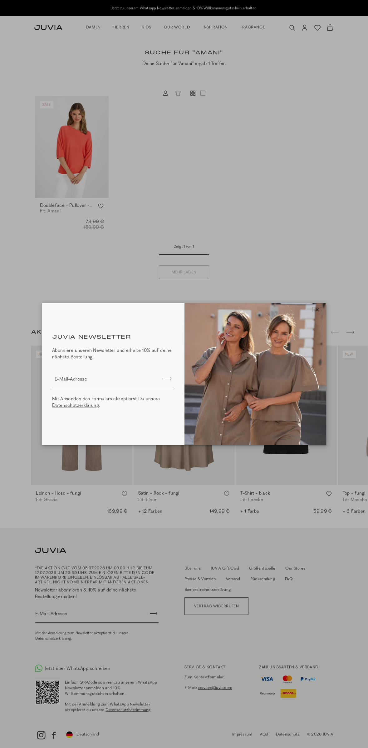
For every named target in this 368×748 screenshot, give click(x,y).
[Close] (317, 309)
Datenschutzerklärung (75, 405)
